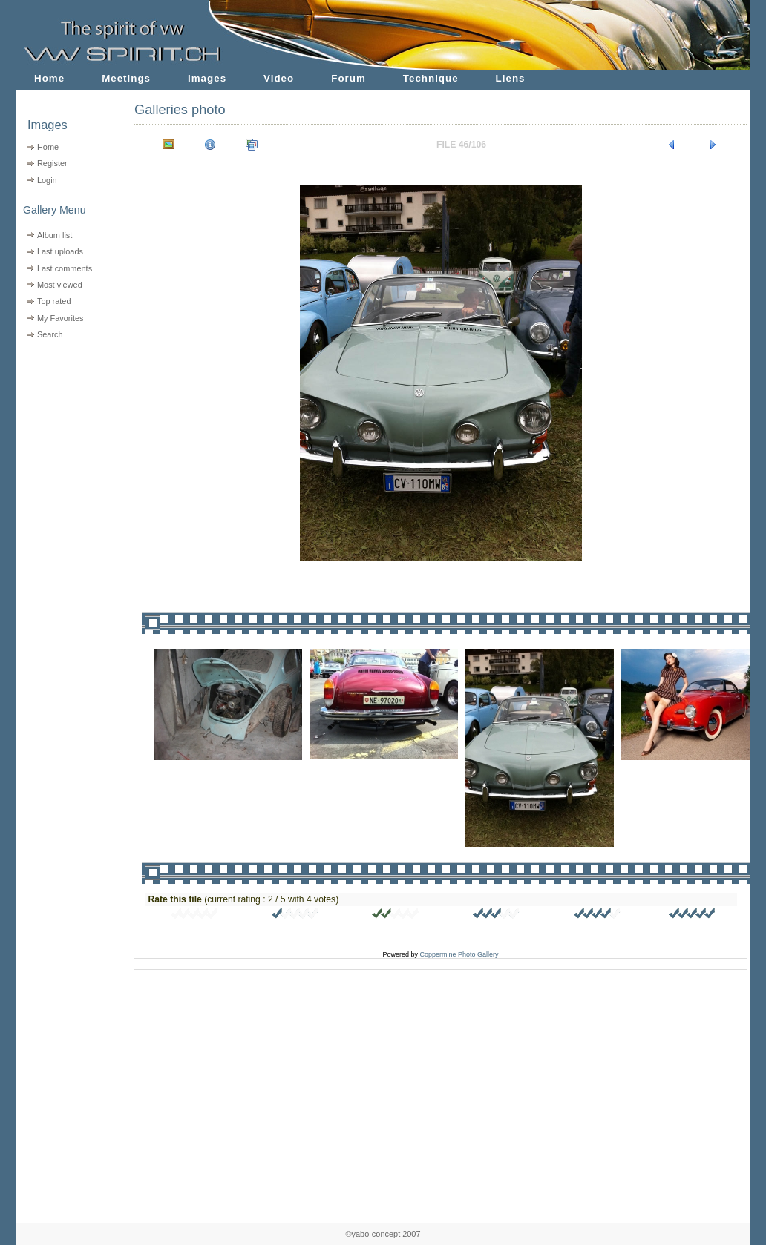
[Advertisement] (65, 438)
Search (50, 334)
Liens (511, 78)
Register (52, 163)
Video (278, 78)
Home (49, 78)
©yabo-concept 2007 (382, 1233)
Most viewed (59, 284)
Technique (431, 78)
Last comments (64, 268)
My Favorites (60, 318)
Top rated (54, 301)
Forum (348, 78)
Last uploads (60, 251)
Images (207, 78)
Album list (54, 235)
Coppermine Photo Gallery (458, 954)
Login (47, 180)
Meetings (126, 78)
